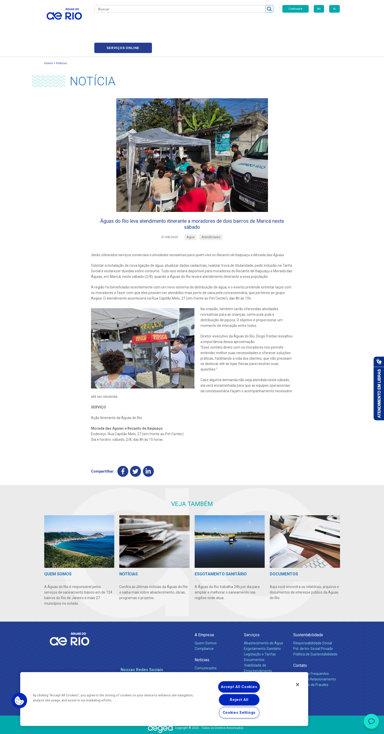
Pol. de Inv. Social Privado (313, 629)
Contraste (295, 9)
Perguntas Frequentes (311, 654)
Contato (300, 646)
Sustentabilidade (308, 615)
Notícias (61, 39)
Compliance (204, 629)
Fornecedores (222, 23)
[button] (19, 701)
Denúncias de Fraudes (310, 665)
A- (334, 9)
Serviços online (311, 22)
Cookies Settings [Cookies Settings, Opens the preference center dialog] (239, 713)
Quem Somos (206, 624)
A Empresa (204, 615)
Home (48, 39)
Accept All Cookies (239, 687)
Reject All (239, 700)
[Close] (297, 684)
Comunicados (206, 649)
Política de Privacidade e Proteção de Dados (192, 726)
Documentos (254, 640)
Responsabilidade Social (312, 624)
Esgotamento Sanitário (262, 629)
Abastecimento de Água (263, 624)
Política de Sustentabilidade (315, 635)
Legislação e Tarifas (260, 635)
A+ (319, 9)
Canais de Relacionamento (314, 660)
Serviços (252, 615)
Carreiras (198, 23)
